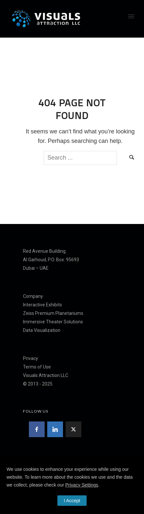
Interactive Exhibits (42, 304)
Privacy (30, 358)
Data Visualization (41, 330)
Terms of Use (37, 366)
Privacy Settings (81, 485)
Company (33, 296)
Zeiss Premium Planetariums (53, 313)
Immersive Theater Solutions (53, 321)
